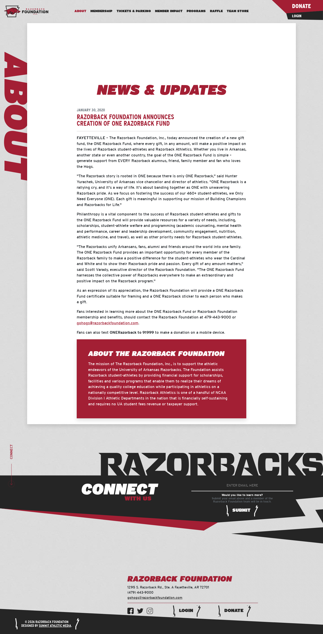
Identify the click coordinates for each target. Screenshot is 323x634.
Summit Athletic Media (55, 625)
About (80, 11)
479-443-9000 (217, 317)
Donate (233, 610)
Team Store (238, 11)
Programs (196, 11)
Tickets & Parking (134, 11)
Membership (101, 11)
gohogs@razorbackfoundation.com (107, 323)
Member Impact (169, 11)
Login (186, 610)
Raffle (216, 11)
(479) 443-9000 (140, 592)
